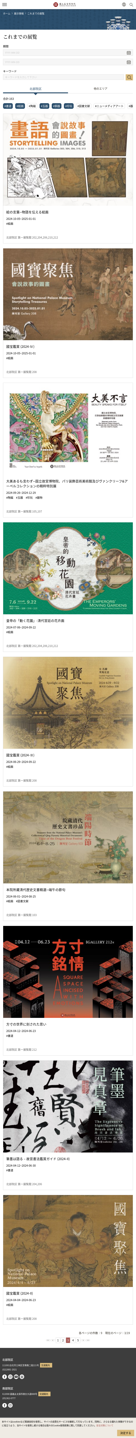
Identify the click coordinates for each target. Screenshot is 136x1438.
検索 (129, 77)
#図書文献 (83, 106)
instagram (10, 1376)
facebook (4, 1376)
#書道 (7, 106)
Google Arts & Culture (22, 1376)
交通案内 (45, 1365)
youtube (16, 1376)
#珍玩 (68, 106)
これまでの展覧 (35, 13)
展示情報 (19, 13)
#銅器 (56, 106)
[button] (124, 5)
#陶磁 (32, 106)
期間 (6, 46)
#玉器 (44, 106)
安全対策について (104, 1425)
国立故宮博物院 (64, 4)
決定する (125, 1433)
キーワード (10, 71)
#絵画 (20, 106)
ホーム (6, 13)
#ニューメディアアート (109, 106)
